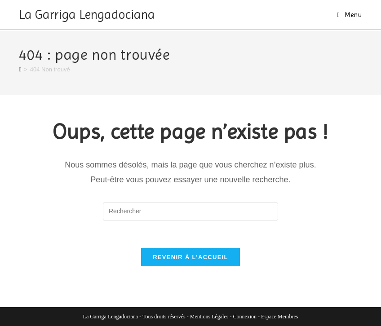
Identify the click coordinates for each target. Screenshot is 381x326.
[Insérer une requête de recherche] (190, 211)
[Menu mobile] (349, 15)
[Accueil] (20, 69)
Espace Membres (279, 316)
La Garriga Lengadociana (87, 14)
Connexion (245, 316)
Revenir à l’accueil (190, 257)
